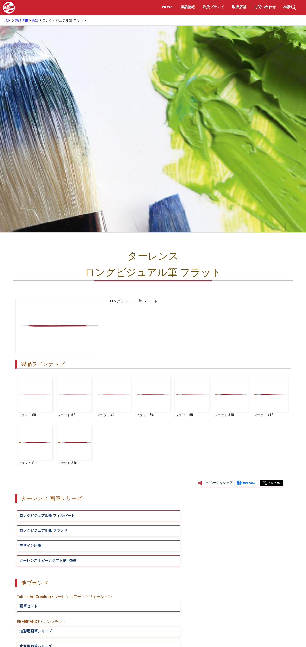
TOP (7, 20)
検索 (290, 7)
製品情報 (187, 7)
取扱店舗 (239, 7)
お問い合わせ (265, 7)
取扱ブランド (213, 7)
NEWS (167, 7)
